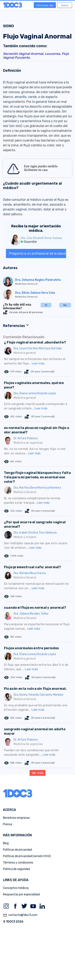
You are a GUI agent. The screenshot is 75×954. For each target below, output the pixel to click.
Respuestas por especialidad (21, 894)
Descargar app (44, 5)
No (65, 305)
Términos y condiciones (18, 862)
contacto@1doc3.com (20, 915)
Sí (46, 305)
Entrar (64, 5)
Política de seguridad (16, 869)
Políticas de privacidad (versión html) (27, 856)
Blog (6, 843)
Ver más (37, 773)
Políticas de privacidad (17, 849)
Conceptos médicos (16, 888)
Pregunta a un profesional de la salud (37, 253)
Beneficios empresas (16, 818)
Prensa (7, 824)
